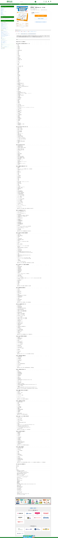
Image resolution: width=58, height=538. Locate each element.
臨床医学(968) (2, 8)
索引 (22, 31)
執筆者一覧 (26, 31)
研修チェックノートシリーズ (5, 32)
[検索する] (35, 1)
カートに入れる (41, 15)
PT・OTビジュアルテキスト (4, 40)
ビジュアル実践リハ (4, 41)
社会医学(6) (2, 9)
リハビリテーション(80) (3, 11)
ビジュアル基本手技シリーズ (5, 31)
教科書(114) (2, 14)
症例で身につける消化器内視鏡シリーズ (6, 35)
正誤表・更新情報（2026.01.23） (33, 31)
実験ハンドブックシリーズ (4, 25)
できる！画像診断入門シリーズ (5, 34)
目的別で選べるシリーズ (4, 24)
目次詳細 (19, 31)
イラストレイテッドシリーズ (5, 27)
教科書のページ (9, 18)
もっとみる (22, 27)
